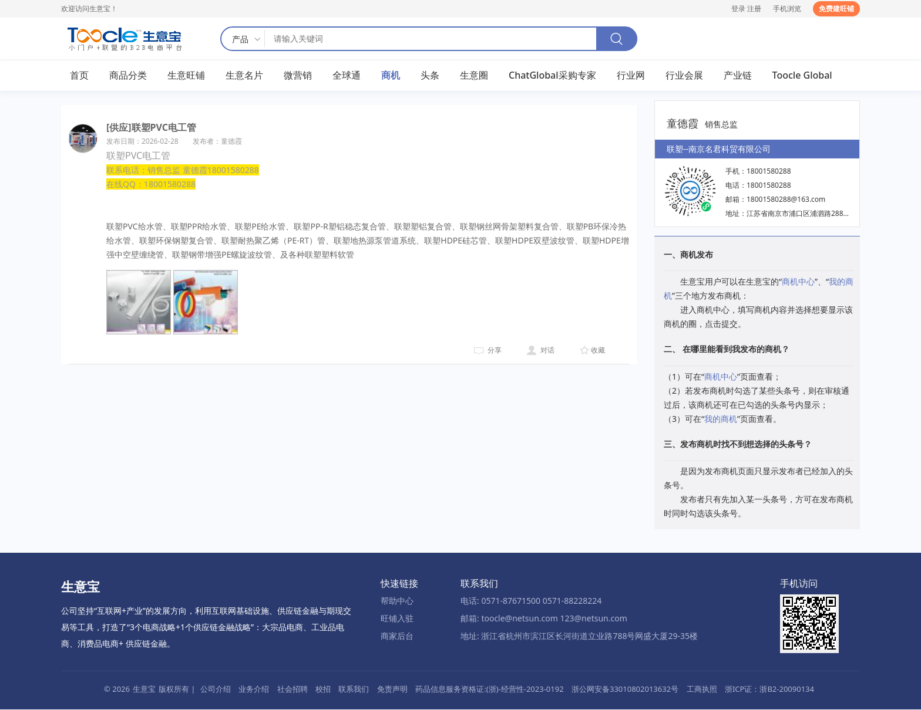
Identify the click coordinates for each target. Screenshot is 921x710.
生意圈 (474, 75)
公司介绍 (215, 689)
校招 (323, 689)
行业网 (631, 75)
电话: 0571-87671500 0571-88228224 (530, 600)
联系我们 (353, 689)
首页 (79, 75)
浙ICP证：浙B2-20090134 (769, 689)
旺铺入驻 (397, 618)
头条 (430, 75)
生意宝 (144, 689)
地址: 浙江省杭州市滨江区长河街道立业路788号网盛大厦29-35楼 (579, 636)
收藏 (598, 351)
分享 (495, 351)
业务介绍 (253, 689)
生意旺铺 (186, 75)
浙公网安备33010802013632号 (625, 689)
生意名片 (244, 75)
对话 (547, 351)
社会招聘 (292, 689)
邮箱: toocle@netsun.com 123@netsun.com (543, 618)
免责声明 (392, 689)
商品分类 (128, 75)
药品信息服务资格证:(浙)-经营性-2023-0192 (489, 689)
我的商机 (720, 418)
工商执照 (702, 689)
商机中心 (798, 282)
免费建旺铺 (836, 8)
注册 (754, 8)
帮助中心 (397, 600)
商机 (390, 75)
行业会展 (684, 75)
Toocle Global (802, 75)
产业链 (738, 75)
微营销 (298, 75)
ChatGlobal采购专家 (552, 75)
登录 (738, 8)
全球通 (346, 75)
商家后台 (397, 636)
